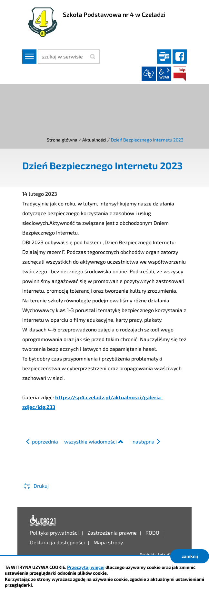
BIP (180, 74)
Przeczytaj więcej (85, 567)
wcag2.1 (164, 74)
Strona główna (62, 139)
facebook (180, 56)
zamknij (190, 556)
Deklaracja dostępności (43, 521)
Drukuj (41, 486)
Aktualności (94, 139)
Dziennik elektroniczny (164, 56)
